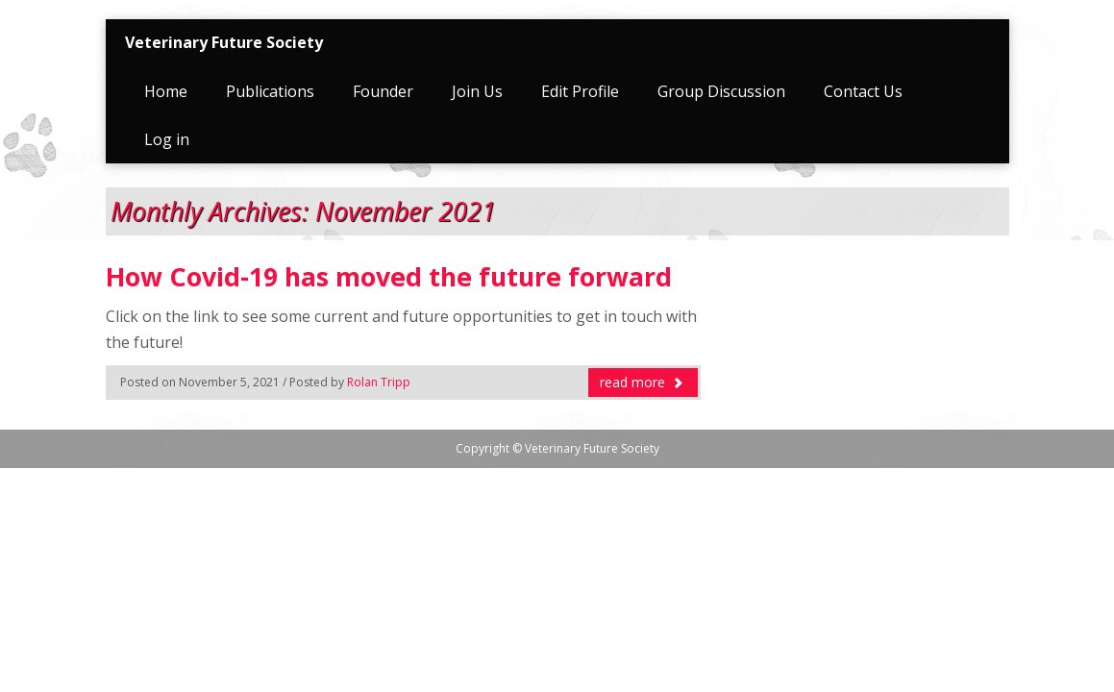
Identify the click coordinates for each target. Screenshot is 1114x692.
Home (165, 91)
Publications (270, 91)
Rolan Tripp (378, 382)
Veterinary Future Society (224, 42)
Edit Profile (580, 91)
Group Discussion (721, 91)
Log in (166, 139)
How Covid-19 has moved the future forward (389, 277)
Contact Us (863, 91)
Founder (383, 91)
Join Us (477, 91)
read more (642, 382)
